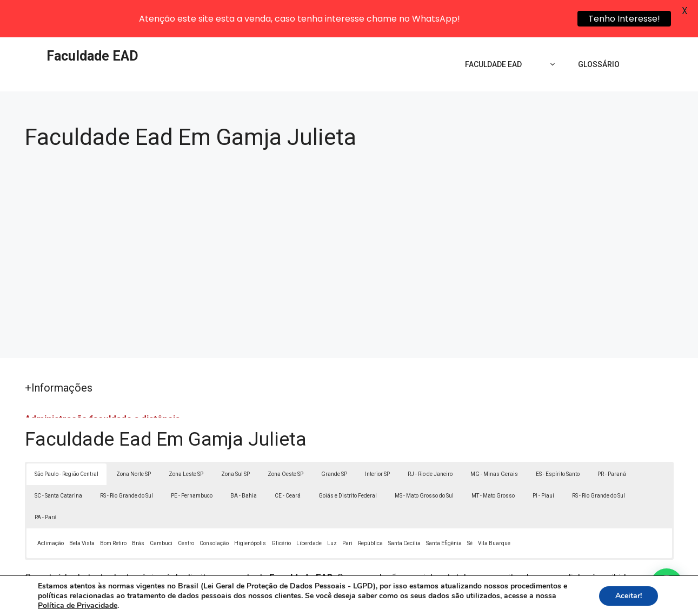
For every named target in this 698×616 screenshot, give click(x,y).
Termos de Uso (498, 600)
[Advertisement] (349, 209)
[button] (666, 584)
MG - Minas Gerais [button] (494, 438)
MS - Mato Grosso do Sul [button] (424, 459)
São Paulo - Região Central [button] (66, 438)
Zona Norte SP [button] (133, 438)
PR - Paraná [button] (611, 438)
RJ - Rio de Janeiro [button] (430, 438)
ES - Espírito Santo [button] (558, 438)
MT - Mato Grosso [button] (493, 459)
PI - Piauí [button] (543, 459)
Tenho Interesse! (624, 18)
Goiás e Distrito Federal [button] (347, 459)
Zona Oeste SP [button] (285, 438)
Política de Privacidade (423, 600)
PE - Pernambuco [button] (191, 459)
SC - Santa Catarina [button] (58, 459)
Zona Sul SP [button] (235, 438)
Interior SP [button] (377, 438)
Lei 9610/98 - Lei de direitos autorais (467, 554)
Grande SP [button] (334, 438)
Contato (547, 600)
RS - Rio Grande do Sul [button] (126, 459)
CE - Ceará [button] (288, 459)
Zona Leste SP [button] (186, 438)
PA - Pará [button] (46, 481)
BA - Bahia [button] (243, 459)
